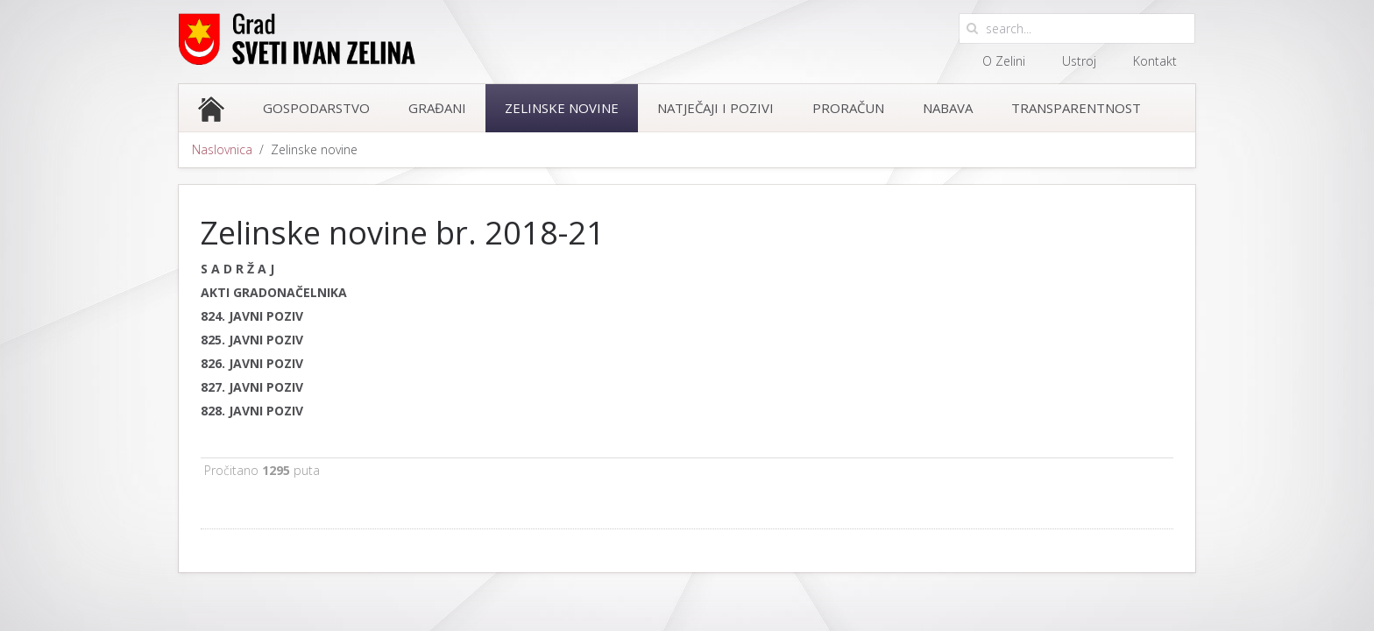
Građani (437, 108)
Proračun (848, 108)
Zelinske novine (562, 108)
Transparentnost (1076, 108)
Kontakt (1155, 61)
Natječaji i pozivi (715, 108)
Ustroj (1079, 61)
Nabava (948, 108)
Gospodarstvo (316, 108)
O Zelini (1003, 61)
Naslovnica (222, 149)
